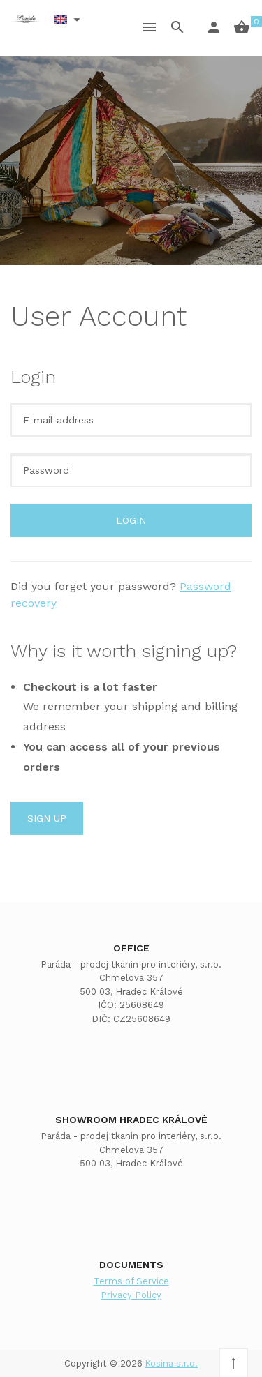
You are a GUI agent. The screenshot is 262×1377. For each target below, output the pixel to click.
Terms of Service (131, 1281)
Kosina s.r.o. (171, 1363)
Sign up (46, 818)
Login (131, 520)
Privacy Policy (131, 1295)
